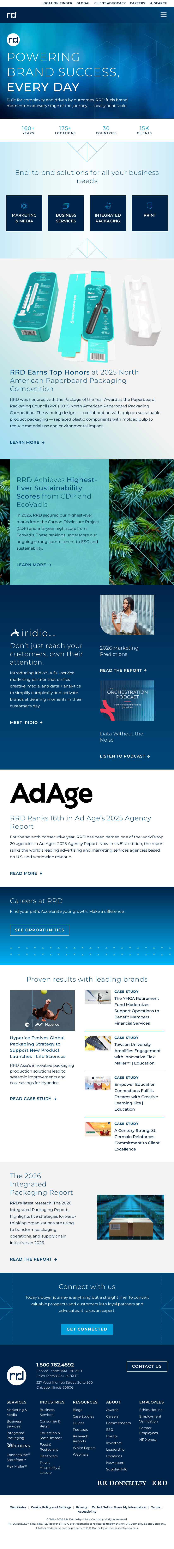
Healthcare (49, 1456)
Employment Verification (150, 1418)
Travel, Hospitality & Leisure (50, 1468)
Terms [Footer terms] (155, 1507)
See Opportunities (40, 930)
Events (112, 1436)
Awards (112, 1410)
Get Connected (87, 1329)
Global (83, 3)
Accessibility (87, 1511)
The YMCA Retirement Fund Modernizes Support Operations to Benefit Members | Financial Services (136, 1011)
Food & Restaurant (49, 1447)
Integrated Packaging (15, 1435)
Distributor (18, 1507)
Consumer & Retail (50, 1423)
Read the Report (121, 670)
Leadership (115, 1449)
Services (16, 1402)
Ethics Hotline (151, 1410)
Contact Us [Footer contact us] (147, 1366)
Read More (23, 873)
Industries (52, 1402)
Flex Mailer (17, 1466)
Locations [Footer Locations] (114, 1456)
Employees (151, 1402)
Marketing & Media (17, 1412)
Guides (78, 1423)
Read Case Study (33, 1098)
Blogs (77, 1410)
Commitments (118, 1423)
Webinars (81, 1454)
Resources (85, 1402)
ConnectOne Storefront (18, 1457)
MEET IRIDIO (24, 722)
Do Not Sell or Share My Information (119, 1507)
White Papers (84, 1448)
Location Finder (57, 3)
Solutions (18, 1446)
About (113, 1402)
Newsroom (115, 1463)
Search (158, 3)
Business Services (14, 1423)
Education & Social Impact (51, 1435)
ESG (109, 1430)
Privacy (81, 1507)
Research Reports (80, 1438)
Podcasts (80, 1430)
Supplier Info (116, 1469)
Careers (137, 3)
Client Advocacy (110, 3)
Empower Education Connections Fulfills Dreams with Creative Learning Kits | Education (136, 1097)
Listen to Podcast (122, 756)
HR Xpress (147, 1440)
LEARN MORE (25, 442)
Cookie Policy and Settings (51, 1507)
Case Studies (83, 1416)
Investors (113, 1443)
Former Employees (148, 1430)
